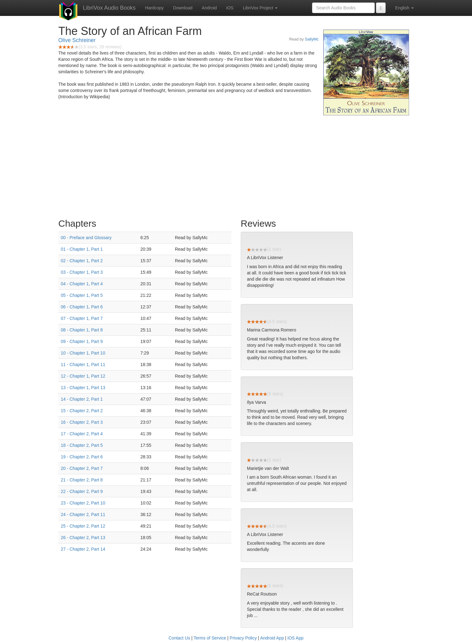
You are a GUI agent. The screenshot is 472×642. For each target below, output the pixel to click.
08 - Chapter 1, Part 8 (82, 329)
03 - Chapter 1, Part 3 (82, 272)
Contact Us (179, 637)
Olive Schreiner (77, 40)
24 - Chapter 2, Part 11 (83, 514)
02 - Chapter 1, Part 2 (82, 260)
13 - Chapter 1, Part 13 (83, 387)
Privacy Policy (243, 637)
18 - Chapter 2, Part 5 (82, 445)
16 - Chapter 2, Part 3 (82, 422)
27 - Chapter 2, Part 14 (83, 549)
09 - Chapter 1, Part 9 (82, 341)
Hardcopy (154, 7)
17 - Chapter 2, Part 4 (82, 433)
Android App (272, 637)
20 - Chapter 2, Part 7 (82, 468)
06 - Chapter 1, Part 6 (82, 306)
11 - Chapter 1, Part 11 (83, 364)
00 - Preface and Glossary (86, 237)
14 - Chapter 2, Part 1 (82, 399)
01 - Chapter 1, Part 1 (82, 249)
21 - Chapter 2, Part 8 (82, 479)
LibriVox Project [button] (260, 7)
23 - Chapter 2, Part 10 (83, 502)
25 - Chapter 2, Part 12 (83, 526)
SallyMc (312, 39)
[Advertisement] (236, 165)
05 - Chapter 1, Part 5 (82, 295)
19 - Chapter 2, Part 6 (82, 456)
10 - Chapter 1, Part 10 (83, 352)
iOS (230, 7)
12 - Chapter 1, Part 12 (83, 376)
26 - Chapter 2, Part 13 (83, 537)
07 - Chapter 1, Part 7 (82, 318)
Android (209, 7)
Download (182, 7)
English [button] (404, 7)
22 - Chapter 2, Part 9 (82, 491)
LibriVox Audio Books (109, 8)
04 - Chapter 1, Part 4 (82, 283)
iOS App (295, 637)
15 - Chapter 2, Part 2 (82, 410)
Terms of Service (210, 637)
